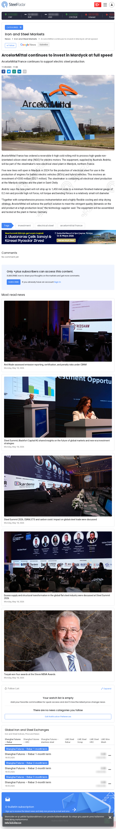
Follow (10, 45)
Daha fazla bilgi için (13, 823)
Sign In (57, 281)
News (8, 38)
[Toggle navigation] (111, 4)
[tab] (13, 741)
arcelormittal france (71, 225)
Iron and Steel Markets (25, 38)
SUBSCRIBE (13, 282)
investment (24, 225)
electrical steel (45, 225)
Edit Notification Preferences (58, 716)
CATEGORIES (14, 27)
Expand (106, 688)
